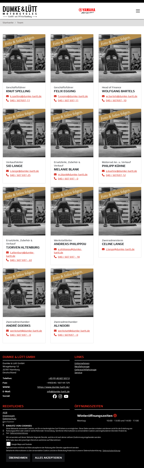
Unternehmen (82, 363)
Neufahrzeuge (82, 366)
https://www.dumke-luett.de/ (53, 387)
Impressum (9, 415)
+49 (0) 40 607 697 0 (59, 378)
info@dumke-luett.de (58, 391)
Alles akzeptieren (48, 457)
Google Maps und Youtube (21, 444)
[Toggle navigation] (138, 10)
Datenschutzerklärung (19, 433)
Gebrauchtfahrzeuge (85, 369)
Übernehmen (18, 457)
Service (78, 372)
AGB (5, 412)
